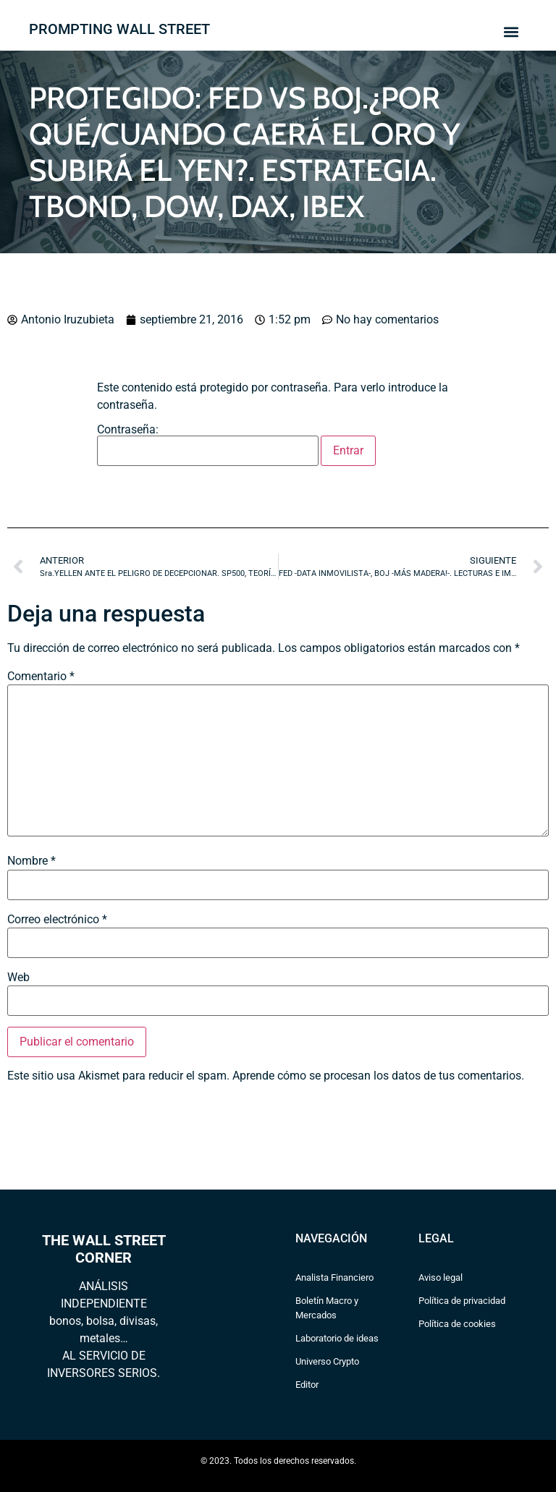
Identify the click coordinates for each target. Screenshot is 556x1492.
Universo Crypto (327, 1361)
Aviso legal (440, 1277)
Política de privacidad (461, 1300)
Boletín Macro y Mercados (326, 1308)
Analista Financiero (334, 1277)
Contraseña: (208, 445)
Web (18, 977)
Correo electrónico (57, 919)
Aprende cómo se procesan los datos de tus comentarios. (378, 1075)
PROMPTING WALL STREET (119, 29)
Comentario (41, 676)
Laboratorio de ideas (337, 1338)
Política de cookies (457, 1323)
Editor (307, 1384)
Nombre (31, 861)
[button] (511, 31)
